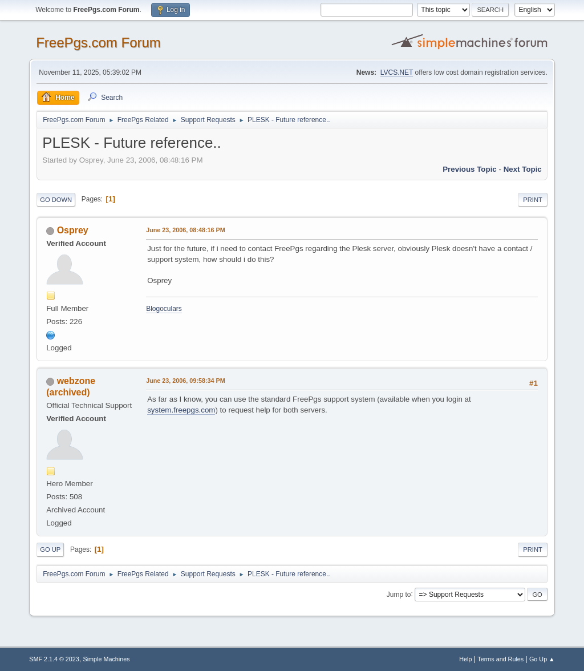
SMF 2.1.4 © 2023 (54, 659)
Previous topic (470, 169)
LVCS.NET (396, 72)
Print (532, 199)
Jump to (399, 594)
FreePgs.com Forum (98, 42)
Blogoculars (164, 309)
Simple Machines (106, 659)
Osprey (72, 230)
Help (465, 659)
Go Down (56, 199)
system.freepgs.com (181, 410)
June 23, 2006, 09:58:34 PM (185, 380)
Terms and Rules (500, 659)
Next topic (523, 169)
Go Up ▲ (542, 659)
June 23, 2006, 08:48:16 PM (185, 230)
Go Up (50, 549)
